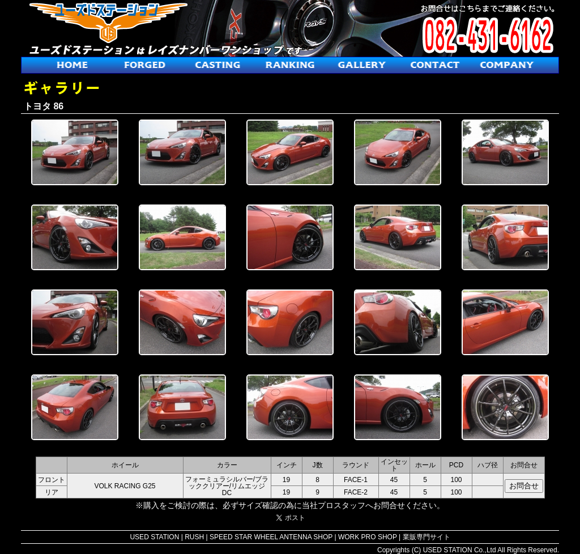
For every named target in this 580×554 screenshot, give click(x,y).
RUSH (194, 537)
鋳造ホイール (217, 65)
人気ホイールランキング (290, 65)
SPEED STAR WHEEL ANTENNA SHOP (271, 537)
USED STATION (154, 537)
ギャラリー (362, 65)
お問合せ (435, 65)
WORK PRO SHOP (367, 537)
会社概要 (507, 65)
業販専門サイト (426, 537)
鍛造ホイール (145, 65)
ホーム (72, 65)
